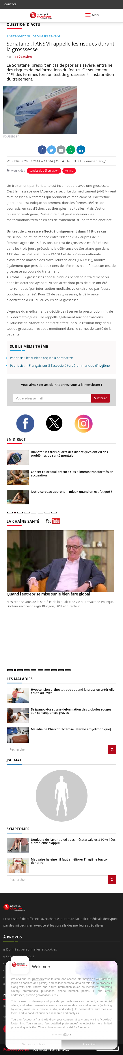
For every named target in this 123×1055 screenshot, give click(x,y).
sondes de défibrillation (44, 170)
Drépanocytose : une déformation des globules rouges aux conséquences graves (71, 711)
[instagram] (86, 423)
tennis (69, 170)
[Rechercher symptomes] (112, 879)
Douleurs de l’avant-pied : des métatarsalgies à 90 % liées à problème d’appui (73, 841)
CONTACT (10, 4)
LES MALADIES (20, 678)
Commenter (95, 161)
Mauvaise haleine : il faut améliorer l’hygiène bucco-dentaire (69, 861)
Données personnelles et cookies (31, 949)
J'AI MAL (14, 760)
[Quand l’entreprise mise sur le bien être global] (61, 561)
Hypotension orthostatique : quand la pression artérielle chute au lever (73, 691)
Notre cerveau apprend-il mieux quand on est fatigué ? (71, 491)
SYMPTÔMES (18, 828)
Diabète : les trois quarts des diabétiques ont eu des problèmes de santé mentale (69, 453)
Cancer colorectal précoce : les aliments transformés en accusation (72, 473)
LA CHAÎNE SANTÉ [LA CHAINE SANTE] (23, 521)
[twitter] (56, 422)
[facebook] (27, 423)
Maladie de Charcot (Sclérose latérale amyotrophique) (71, 729)
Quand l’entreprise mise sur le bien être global (48, 594)
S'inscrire (100, 398)
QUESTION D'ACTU (23, 24)
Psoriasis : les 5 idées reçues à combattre (41, 357)
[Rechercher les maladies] (112, 749)
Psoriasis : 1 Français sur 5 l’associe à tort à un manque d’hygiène (60, 365)
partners (38, 979)
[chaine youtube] (53, 523)
